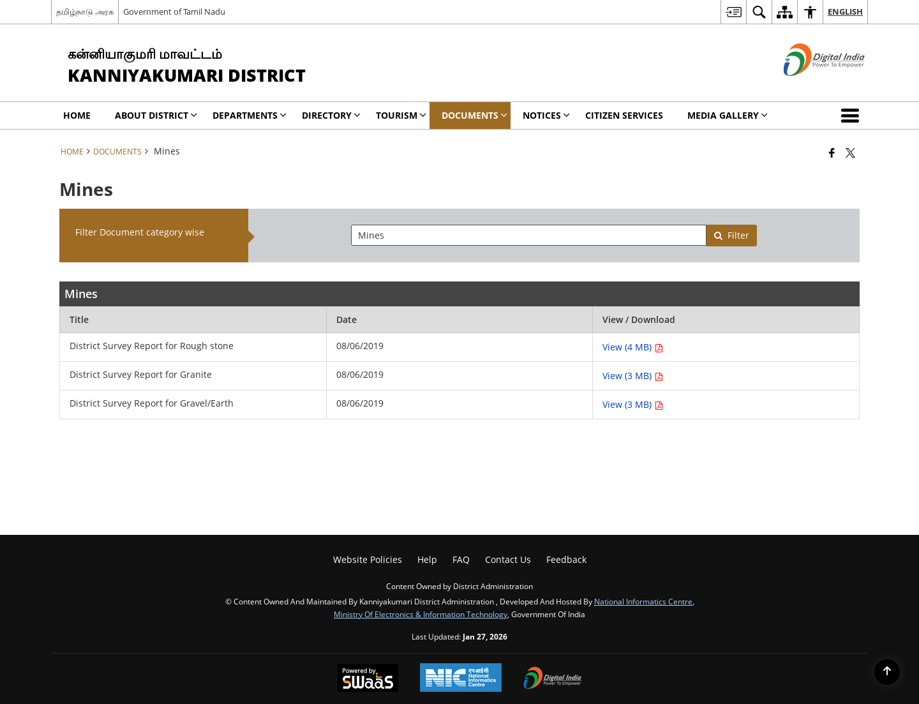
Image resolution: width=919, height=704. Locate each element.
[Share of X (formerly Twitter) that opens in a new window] (850, 152)
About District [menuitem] (156, 115)
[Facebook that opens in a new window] (832, 152)
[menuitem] (733, 12)
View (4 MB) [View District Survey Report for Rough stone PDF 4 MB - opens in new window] (632, 347)
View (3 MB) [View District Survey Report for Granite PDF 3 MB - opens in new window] (632, 376)
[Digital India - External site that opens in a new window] (808, 86)
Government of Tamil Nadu (174, 11)
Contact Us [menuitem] (508, 559)
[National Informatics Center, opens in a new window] (460, 679)
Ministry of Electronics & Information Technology (420, 614)
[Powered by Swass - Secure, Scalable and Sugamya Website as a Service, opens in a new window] (368, 679)
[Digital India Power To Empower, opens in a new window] (553, 679)
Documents (117, 151)
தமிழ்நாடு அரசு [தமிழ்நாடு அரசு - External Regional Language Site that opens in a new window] (85, 11)
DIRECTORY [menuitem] (331, 115)
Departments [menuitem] (250, 115)
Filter (731, 235)
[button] (852, 115)
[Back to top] (887, 672)
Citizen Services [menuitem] (624, 115)
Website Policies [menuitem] (367, 559)
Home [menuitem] (77, 115)
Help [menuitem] (427, 559)
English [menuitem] (845, 11)
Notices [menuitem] (546, 115)
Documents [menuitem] (474, 115)
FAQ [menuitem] (461, 559)
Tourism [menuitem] (401, 115)
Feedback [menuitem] (566, 559)
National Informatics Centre (643, 601)
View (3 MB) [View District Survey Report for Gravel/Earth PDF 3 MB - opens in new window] (632, 404)
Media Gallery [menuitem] (727, 115)
